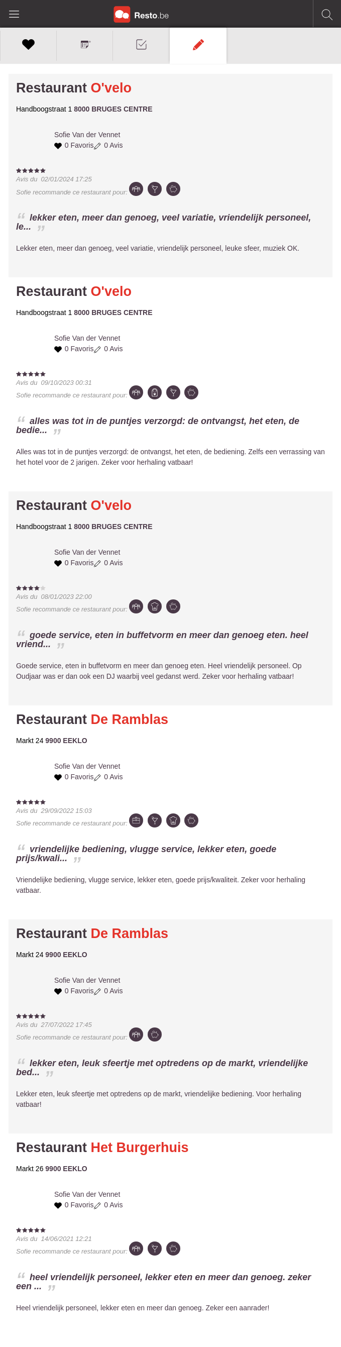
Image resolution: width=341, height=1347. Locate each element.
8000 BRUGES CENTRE (113, 109)
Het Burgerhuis (140, 1147)
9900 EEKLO (66, 741)
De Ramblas (130, 719)
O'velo (111, 87)
